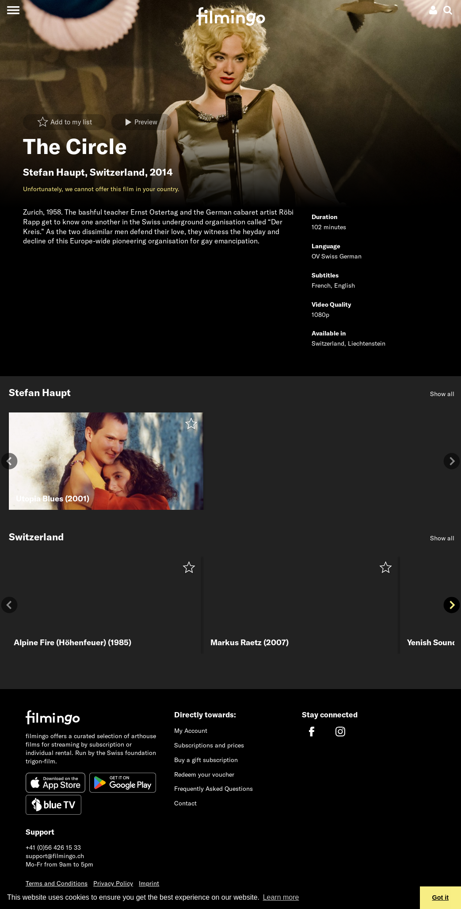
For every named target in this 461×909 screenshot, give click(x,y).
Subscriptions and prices (209, 745)
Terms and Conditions (57, 883)
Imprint (149, 883)
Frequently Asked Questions (213, 789)
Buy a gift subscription (206, 760)
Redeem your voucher (204, 774)
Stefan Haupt (54, 172)
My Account (190, 731)
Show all (442, 394)
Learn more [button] (281, 897)
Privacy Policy (113, 883)
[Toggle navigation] (13, 10)
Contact (185, 803)
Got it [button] (440, 897)
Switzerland (117, 172)
